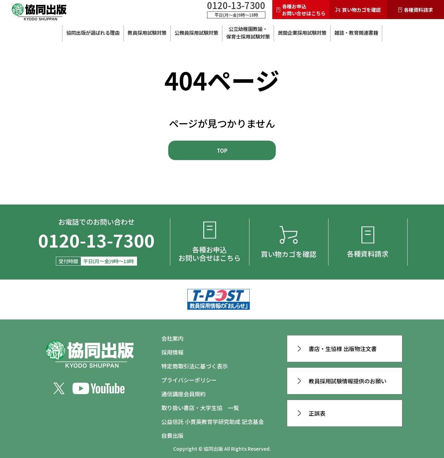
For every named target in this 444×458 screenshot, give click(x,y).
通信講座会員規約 (183, 394)
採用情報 (172, 352)
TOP (222, 150)
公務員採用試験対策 (196, 32)
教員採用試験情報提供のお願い (342, 381)
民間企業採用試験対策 (302, 32)
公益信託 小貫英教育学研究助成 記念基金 (212, 421)
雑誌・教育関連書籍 (356, 32)
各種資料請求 (415, 9)
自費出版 (172, 435)
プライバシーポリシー (189, 380)
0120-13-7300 (236, 5)
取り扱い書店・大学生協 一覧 (200, 407)
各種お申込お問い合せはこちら (301, 10)
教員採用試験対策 (147, 32)
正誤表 (311, 413)
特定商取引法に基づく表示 (194, 366)
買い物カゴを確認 (358, 9)
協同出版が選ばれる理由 (93, 32)
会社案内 (172, 338)
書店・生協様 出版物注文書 (337, 348)
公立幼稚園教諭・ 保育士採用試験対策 (248, 32)
